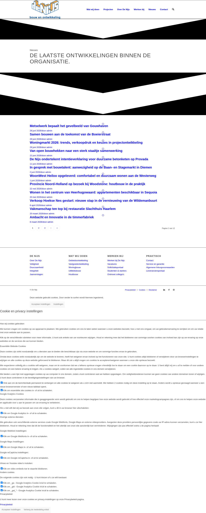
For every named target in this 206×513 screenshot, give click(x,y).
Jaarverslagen (36, 274)
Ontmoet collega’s (115, 274)
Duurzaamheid (36, 267)
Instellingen (58, 304)
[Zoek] (173, 9)
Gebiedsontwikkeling (78, 260)
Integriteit (34, 271)
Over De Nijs (36, 260)
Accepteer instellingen (40, 304)
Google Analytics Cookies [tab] (12, 394)
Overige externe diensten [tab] (11, 417)
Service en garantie (155, 264)
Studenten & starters (116, 271)
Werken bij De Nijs (116, 260)
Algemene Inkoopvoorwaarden (160, 267)
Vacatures (112, 264)
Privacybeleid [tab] (6, 494)
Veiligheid (34, 264)
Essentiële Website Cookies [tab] (13, 346)
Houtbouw (73, 274)
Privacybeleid (6, 504)
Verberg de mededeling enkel (36, 509)
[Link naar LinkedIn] (164, 289)
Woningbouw (75, 267)
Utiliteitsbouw (75, 271)
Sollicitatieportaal (115, 267)
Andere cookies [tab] (7, 472)
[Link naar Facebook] (169, 289)
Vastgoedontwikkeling (79, 264)
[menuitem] (92, 9)
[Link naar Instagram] (173, 289)
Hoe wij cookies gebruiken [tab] (12, 323)
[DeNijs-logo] (45, 9)
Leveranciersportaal (155, 271)
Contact (149, 260)
